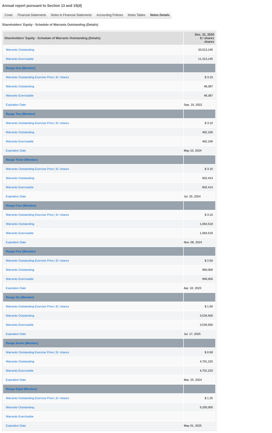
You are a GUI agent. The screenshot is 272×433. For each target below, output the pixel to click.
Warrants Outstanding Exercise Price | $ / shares (37, 77)
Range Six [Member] (20, 297)
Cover (7, 15)
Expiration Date (16, 104)
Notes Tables (135, 15)
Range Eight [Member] (21, 388)
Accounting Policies (108, 15)
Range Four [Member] (21, 205)
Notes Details (158, 15)
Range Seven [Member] (22, 343)
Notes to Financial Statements (70, 15)
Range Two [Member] (20, 113)
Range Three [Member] (22, 159)
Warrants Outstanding (20, 49)
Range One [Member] (20, 68)
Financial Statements (30, 15)
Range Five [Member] (20, 251)
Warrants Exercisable (20, 58)
